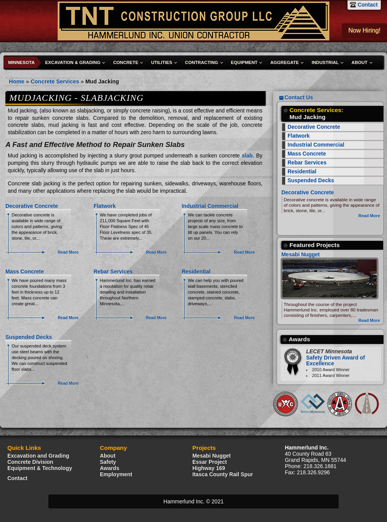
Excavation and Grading (38, 456)
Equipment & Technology (39, 468)
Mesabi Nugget (300, 254)
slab (247, 155)
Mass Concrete (24, 271)
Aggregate (284, 62)
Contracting (201, 62)
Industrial (325, 62)
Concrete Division (30, 462)
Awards (109, 468)
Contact (368, 5)
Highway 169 (208, 468)
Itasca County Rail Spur (222, 474)
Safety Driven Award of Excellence (335, 357)
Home (16, 81)
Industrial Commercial (210, 206)
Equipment (244, 62)
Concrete (125, 62)
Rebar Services (113, 271)
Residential (196, 271)
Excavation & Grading (73, 62)
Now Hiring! (364, 30)
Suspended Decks (28, 337)
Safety (108, 462)
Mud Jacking (102, 81)
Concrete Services (55, 81)
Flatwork (105, 206)
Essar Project (209, 462)
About (359, 62)
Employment (116, 474)
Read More (68, 252)
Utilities (161, 62)
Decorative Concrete (31, 206)
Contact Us (298, 97)
